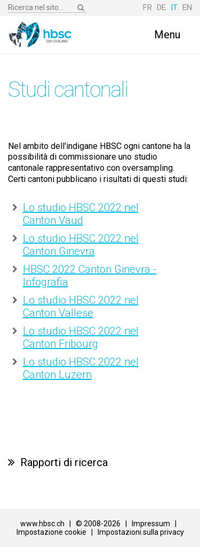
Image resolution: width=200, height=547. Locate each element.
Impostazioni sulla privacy (141, 532)
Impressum (151, 523)
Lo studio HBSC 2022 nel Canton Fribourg (81, 337)
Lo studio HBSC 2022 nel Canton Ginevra (81, 245)
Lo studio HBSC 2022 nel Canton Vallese (81, 306)
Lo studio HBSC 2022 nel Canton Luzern (81, 368)
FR (147, 7)
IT (174, 7)
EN (187, 7)
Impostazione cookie (51, 532)
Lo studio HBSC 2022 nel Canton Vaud (81, 214)
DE (161, 7)
